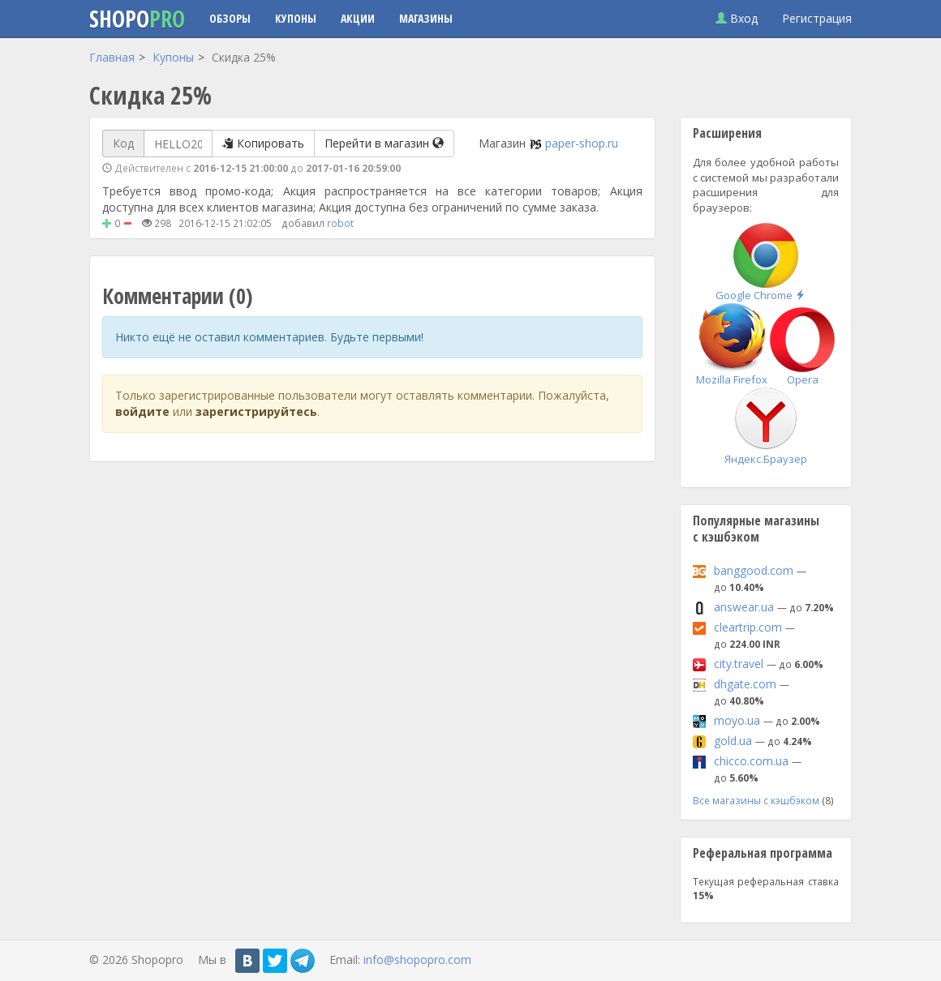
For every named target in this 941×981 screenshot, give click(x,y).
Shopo (137, 18)
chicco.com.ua (751, 761)
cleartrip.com (748, 627)
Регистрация (817, 18)
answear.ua (744, 607)
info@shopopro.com (417, 959)
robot (340, 222)
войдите (142, 411)
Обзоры (230, 18)
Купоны (295, 18)
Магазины (426, 18)
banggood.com (753, 570)
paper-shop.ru (581, 143)
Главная (112, 57)
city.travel (738, 663)
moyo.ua (737, 720)
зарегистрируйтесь (256, 411)
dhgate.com (745, 684)
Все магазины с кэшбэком (756, 800)
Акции (358, 18)
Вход (736, 18)
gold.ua (733, 740)
